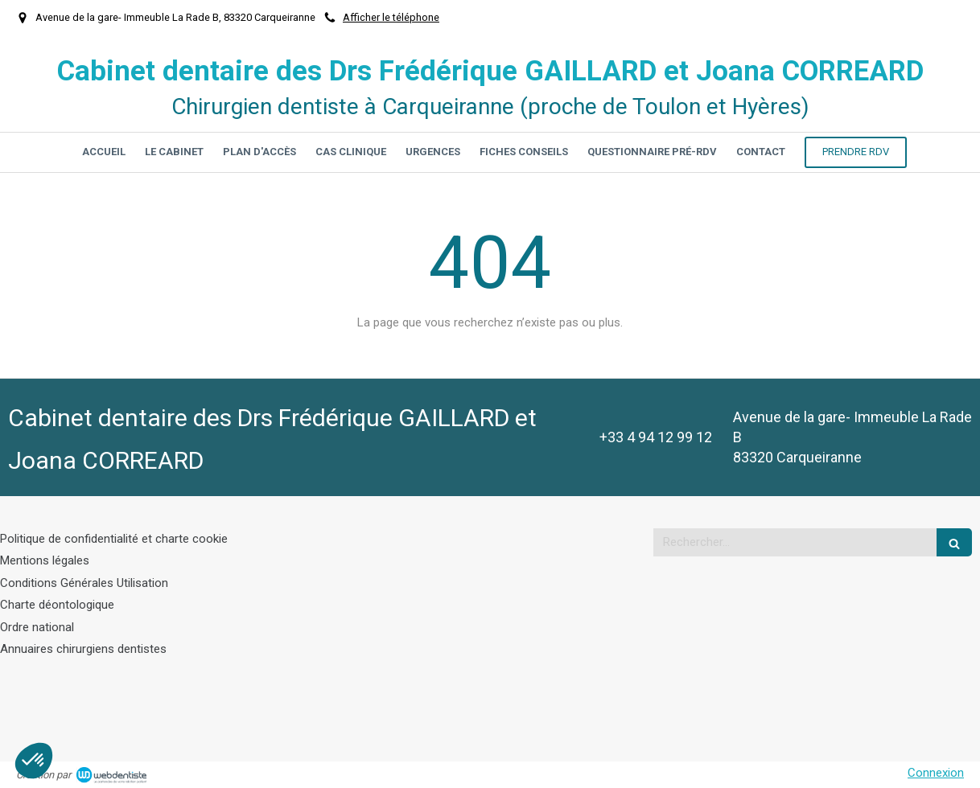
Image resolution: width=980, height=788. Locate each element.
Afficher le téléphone (391, 17)
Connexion (936, 772)
